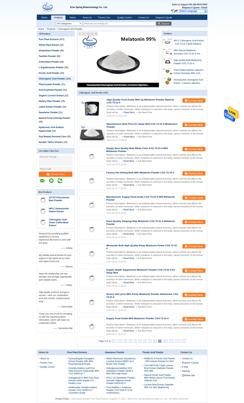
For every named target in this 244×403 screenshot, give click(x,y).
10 (165, 341)
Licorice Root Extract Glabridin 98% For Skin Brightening (159, 386)
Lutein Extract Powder (50, 107)
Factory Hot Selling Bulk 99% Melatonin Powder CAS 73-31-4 (140, 172)
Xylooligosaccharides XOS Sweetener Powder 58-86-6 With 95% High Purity (119, 371)
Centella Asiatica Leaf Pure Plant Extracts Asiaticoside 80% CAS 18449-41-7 (84, 371)
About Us (87, 17)
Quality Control (124, 17)
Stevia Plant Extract (49, 45)
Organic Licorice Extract (51, 95)
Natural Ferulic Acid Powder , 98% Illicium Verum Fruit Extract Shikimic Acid (159, 378)
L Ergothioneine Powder (51, 67)
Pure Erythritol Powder (50, 90)
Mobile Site (188, 375)
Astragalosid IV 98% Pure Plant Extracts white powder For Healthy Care (84, 381)
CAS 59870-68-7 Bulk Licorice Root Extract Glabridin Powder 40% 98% (158, 368)
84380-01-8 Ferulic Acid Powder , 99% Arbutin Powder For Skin (159, 360)
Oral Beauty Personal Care (52, 136)
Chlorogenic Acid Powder (52, 78)
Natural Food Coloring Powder (54, 118)
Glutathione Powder (49, 50)
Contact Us (143, 17)
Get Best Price (145, 112)
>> (177, 341)
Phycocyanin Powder (50, 84)
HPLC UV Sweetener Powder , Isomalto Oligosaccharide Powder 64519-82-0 (121, 381)
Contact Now (55, 174)
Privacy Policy (62, 399)
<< (120, 341)
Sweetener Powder (48, 112)
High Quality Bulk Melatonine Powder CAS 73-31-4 (188, 62)
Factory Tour (104, 17)
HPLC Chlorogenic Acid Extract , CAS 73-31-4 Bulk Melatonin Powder (189, 42)
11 (171, 341)
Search (165, 23)
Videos (72, 17)
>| (183, 341)
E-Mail (185, 367)
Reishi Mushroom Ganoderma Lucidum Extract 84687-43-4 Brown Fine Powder (120, 361)
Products (58, 17)
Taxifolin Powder (47, 56)
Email (204, 7)
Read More (129, 112)
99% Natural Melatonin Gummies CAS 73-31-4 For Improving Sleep (187, 52)
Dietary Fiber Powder (50, 101)
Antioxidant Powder (49, 62)
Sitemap (186, 371)
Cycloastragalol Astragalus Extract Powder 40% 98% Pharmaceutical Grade (81, 361)
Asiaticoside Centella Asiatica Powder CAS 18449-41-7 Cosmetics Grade (83, 390)
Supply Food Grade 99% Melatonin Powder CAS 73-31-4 (137, 318)
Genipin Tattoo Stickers (51, 142)
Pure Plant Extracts (49, 39)
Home (44, 17)
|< (114, 341)
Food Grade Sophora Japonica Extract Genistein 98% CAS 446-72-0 (188, 72)
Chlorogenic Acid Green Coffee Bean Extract (59, 222)
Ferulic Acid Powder (49, 73)
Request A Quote (190, 7)
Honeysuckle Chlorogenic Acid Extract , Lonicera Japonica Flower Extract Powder (118, 85)
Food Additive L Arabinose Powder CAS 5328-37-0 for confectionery (119, 390)
